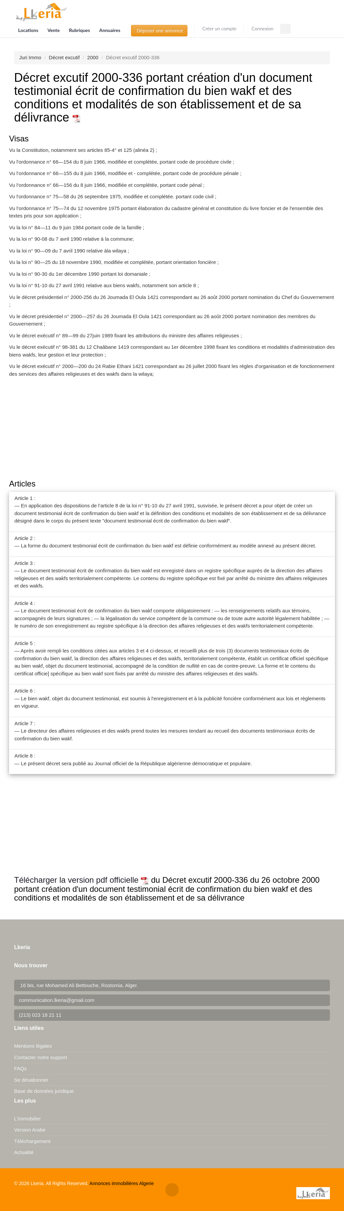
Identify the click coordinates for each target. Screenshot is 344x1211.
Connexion (261, 28)
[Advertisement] (172, 429)
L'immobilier (27, 1118)
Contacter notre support (40, 1057)
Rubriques (80, 30)
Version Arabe (29, 1130)
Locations (28, 30)
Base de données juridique (44, 1091)
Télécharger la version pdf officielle (81, 879)
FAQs (20, 1068)
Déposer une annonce (159, 30)
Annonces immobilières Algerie (121, 1183)
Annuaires (109, 30)
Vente (54, 30)
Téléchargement (32, 1141)
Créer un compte (218, 28)
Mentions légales (33, 1046)
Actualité (24, 1152)
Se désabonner (31, 1080)
